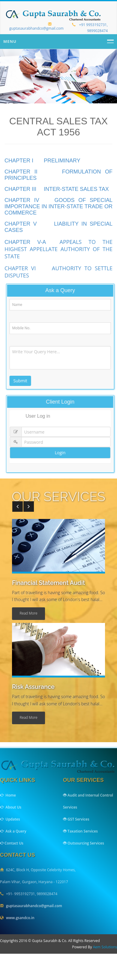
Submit (22, 381)
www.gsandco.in (20, 920)
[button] (17, 506)
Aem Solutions (105, 947)
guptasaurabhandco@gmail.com (36, 26)
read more (29, 613)
